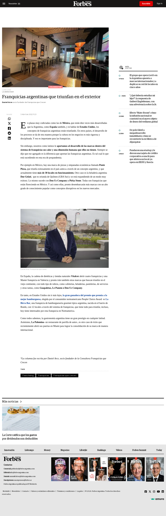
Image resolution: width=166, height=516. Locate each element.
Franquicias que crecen (64, 375)
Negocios (65, 450)
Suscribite (146, 4)
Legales (80, 491)
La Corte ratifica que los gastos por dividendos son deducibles (20, 437)
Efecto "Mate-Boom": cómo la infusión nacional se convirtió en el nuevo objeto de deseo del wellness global (144, 117)
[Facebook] (146, 492)
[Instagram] (154, 492)
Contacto (25, 491)
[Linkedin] (163, 492)
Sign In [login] (159, 3)
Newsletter (16, 491)
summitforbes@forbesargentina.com (23, 476)
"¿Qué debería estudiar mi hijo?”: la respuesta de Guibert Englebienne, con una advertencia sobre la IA (143, 100)
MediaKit (6, 491)
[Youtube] (158, 492)
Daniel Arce (7, 102)
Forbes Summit (139, 450)
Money (47, 450)
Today (159, 450)
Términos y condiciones (66, 491)
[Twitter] (150, 492)
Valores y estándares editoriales (43, 491)
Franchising (28, 375)
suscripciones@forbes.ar (23, 480)
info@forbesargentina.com (19, 472)
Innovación (9, 450)
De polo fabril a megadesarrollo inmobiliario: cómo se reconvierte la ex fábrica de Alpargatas (143, 136)
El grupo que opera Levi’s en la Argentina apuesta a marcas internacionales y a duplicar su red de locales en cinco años (144, 81)
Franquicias (43, 375)
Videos (119, 450)
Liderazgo (29, 450)
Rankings (101, 450)
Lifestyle (83, 450)
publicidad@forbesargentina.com (23, 469)
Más (141, 67)
